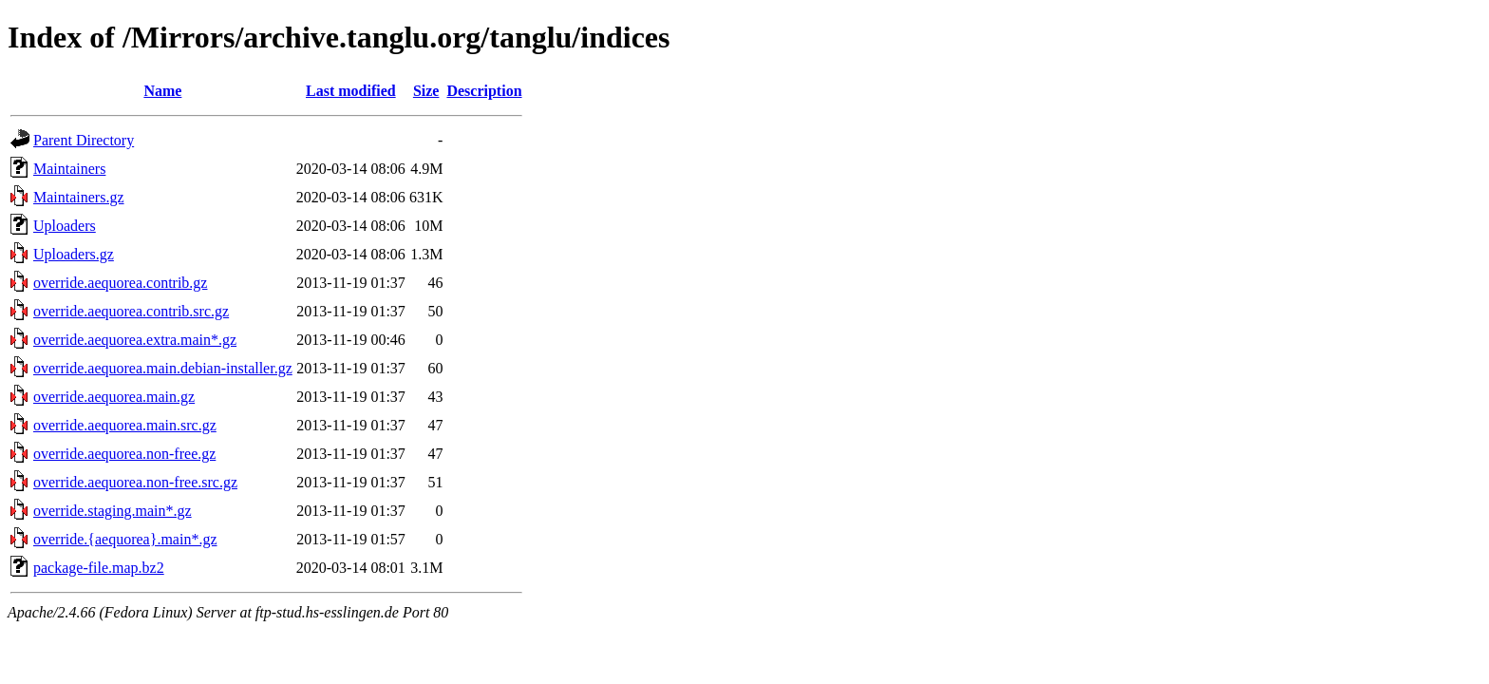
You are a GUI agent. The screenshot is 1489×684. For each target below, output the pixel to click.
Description (483, 91)
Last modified (351, 91)
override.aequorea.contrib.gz (120, 283)
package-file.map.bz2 (98, 568)
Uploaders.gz (73, 254)
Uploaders (64, 226)
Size (426, 91)
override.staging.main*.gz (112, 511)
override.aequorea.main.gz (114, 397)
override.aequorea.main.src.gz (125, 425)
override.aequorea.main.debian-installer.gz (162, 368)
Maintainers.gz (78, 197)
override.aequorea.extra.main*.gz (134, 340)
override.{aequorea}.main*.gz (125, 539)
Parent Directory (83, 140)
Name (162, 91)
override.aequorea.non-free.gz (124, 454)
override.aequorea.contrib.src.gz (131, 311)
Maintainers (69, 169)
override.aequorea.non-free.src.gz (135, 482)
